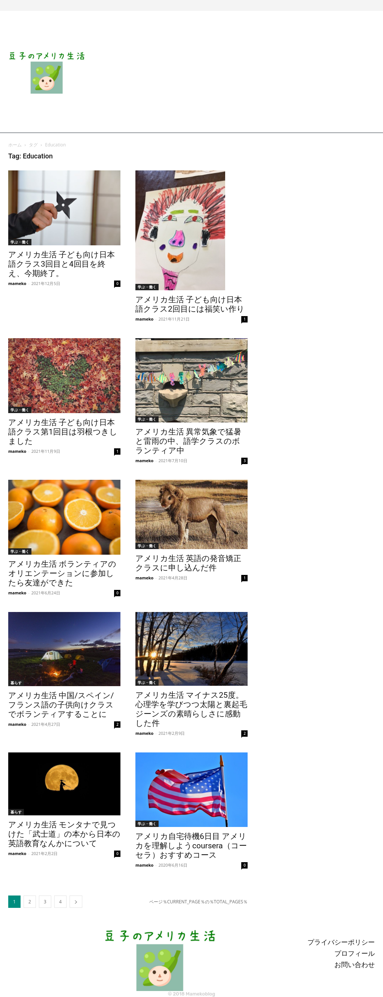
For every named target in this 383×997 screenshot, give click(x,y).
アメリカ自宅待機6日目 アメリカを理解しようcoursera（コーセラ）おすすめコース (191, 846)
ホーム (15, 145)
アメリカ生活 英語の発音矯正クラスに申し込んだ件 (188, 563)
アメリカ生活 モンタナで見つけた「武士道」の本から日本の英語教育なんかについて (64, 834)
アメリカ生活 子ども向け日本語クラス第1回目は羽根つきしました (62, 432)
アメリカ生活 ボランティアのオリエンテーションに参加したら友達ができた (62, 573)
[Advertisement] (237, 72)
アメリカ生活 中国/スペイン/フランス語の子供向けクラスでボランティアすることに (61, 705)
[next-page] (76, 902)
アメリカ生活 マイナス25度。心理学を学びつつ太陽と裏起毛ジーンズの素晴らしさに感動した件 (191, 709)
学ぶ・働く (19, 242)
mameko (17, 283)
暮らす (16, 682)
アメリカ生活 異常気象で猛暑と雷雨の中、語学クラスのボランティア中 (188, 441)
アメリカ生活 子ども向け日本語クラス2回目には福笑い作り (190, 304)
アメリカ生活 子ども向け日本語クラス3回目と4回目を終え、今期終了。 (61, 264)
